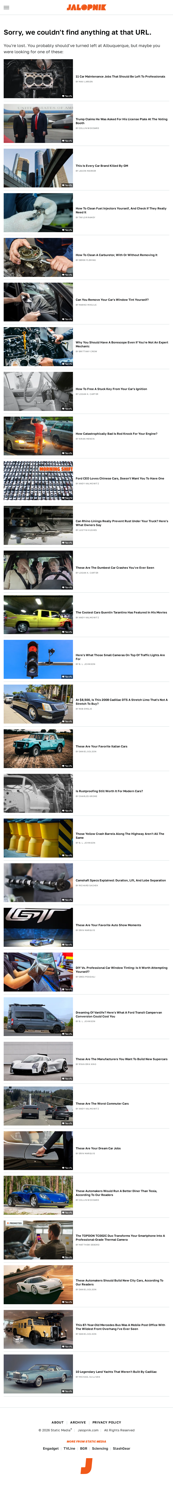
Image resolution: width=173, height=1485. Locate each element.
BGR (83, 1448)
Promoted (16, 1223)
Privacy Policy (106, 1422)
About (58, 1422)
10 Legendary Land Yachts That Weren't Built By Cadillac (116, 1372)
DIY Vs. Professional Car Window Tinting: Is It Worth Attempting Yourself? (121, 969)
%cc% (68, 96)
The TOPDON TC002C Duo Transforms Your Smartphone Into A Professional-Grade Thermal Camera (120, 1237)
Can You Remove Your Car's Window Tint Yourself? (112, 299)
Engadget (51, 1448)
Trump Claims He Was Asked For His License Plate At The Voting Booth (121, 121)
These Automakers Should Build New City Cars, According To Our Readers (119, 1282)
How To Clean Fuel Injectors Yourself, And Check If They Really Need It (121, 210)
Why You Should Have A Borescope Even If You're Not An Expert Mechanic (122, 344)
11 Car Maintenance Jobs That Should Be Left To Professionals (120, 76)
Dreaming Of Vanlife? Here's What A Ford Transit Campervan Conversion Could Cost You (119, 1014)
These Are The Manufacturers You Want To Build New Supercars (121, 1059)
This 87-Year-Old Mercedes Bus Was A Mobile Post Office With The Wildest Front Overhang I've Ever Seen (120, 1327)
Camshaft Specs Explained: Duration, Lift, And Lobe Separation (121, 880)
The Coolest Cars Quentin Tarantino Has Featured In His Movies (121, 612)
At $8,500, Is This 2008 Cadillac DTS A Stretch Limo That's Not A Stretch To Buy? (122, 701)
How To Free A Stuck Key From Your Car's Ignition (111, 389)
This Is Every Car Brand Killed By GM (102, 165)
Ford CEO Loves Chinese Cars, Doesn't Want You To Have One (120, 478)
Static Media (60, 1430)
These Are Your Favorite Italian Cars (101, 746)
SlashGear (121, 1448)
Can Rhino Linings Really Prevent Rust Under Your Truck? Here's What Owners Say (122, 523)
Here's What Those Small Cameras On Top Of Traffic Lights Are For (120, 657)
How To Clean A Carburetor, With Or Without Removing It (116, 255)
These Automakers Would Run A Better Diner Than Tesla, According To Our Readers (116, 1193)
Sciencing (100, 1448)
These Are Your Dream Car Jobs (98, 1148)
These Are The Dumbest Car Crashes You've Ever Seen (115, 567)
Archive (78, 1422)
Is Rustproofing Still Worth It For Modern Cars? (109, 791)
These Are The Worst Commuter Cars (102, 1103)
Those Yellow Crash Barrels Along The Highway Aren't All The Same (120, 835)
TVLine (69, 1448)
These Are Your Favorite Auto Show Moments (108, 925)
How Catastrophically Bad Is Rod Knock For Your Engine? (116, 433)
